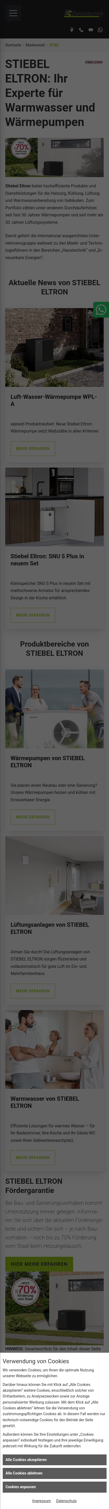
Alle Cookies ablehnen (24, 1473)
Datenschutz (66, 1501)
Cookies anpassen (21, 1487)
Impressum (41, 1501)
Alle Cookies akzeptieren (26, 1460)
